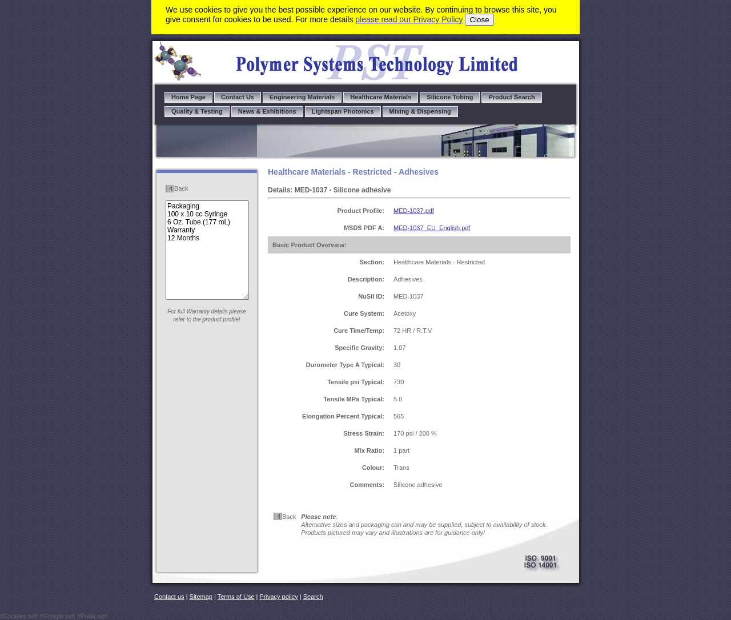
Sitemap (201, 596)
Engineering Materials (302, 97)
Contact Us (237, 97)
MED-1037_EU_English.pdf (432, 227)
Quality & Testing (197, 111)
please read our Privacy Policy (409, 19)
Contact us (169, 596)
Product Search (511, 97)
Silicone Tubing (450, 97)
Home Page (188, 97)
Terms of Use (236, 596)
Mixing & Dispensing (420, 111)
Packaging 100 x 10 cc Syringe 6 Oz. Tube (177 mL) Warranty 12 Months (207, 250)
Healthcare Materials (380, 97)
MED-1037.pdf (413, 210)
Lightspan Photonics (343, 111)
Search (313, 596)
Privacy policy (279, 596)
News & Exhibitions (267, 111)
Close (479, 19)
